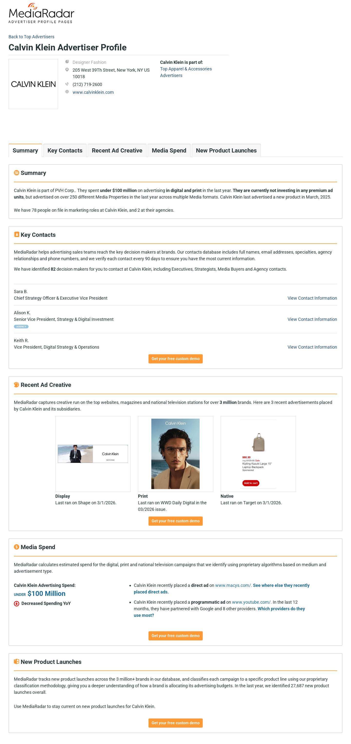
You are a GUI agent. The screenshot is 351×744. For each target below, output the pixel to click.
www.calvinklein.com (93, 92)
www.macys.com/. (233, 585)
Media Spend (169, 150)
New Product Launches (226, 150)
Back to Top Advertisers (31, 36)
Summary (25, 150)
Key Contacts (65, 150)
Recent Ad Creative (117, 150)
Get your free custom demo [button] (176, 358)
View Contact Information (312, 298)
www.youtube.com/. (252, 602)
